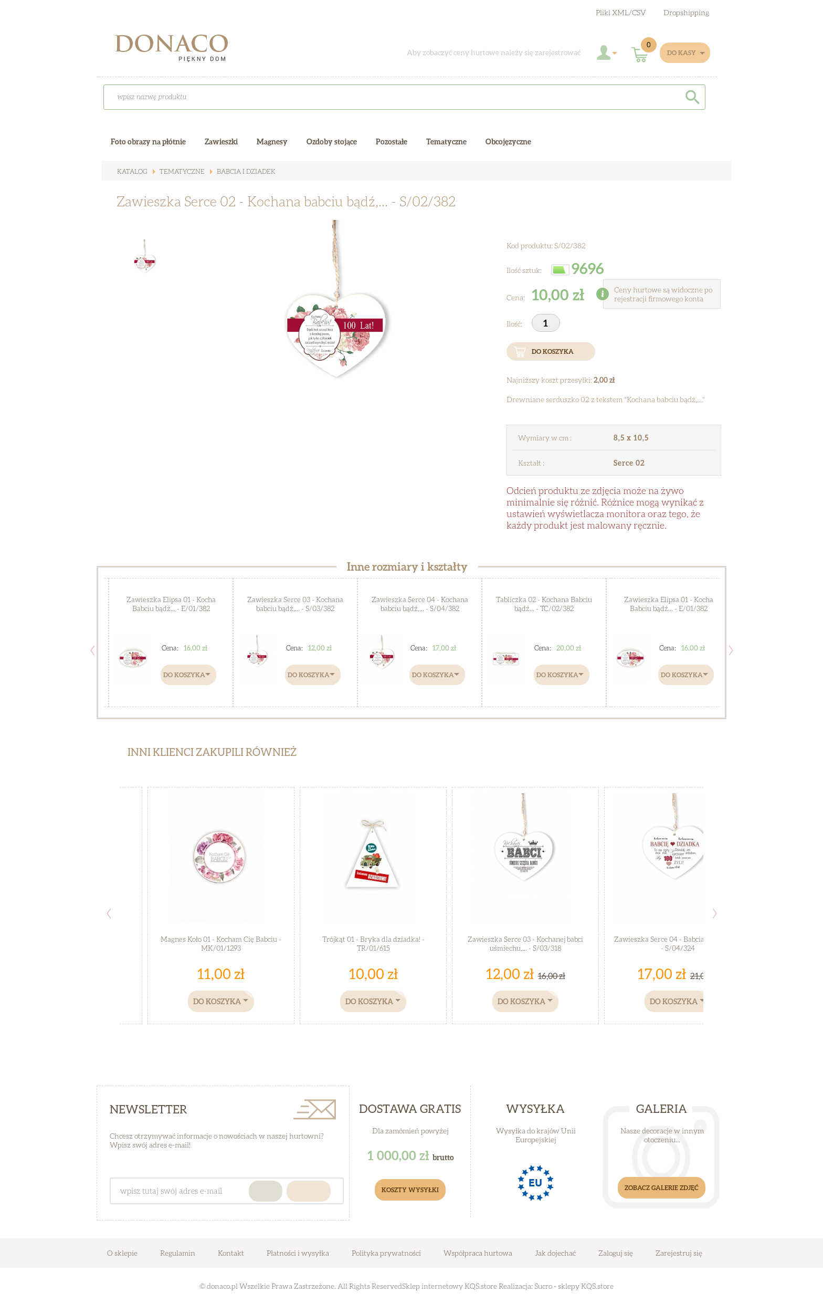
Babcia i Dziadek (241, 171)
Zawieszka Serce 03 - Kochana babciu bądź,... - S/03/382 (295, 604)
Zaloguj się (615, 1252)
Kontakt (231, 1252)
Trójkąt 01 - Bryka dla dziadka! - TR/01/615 (373, 943)
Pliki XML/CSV (621, 12)
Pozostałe (391, 141)
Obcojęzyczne (508, 141)
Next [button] (731, 650)
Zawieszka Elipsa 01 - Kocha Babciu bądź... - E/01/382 (171, 604)
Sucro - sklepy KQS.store (574, 1285)
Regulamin (177, 1252)
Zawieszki (221, 141)
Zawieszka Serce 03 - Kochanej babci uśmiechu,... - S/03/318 (525, 943)
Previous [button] (92, 650)
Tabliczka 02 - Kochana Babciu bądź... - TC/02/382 (544, 604)
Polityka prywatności (386, 1252)
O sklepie (122, 1252)
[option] (327, 339)
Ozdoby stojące (332, 141)
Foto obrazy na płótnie (148, 141)
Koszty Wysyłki (410, 1190)
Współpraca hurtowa (478, 1252)
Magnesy (272, 141)
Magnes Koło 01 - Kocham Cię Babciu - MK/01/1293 (221, 943)
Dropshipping (686, 12)
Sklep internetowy (432, 1285)
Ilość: (515, 323)
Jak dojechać (556, 1252)
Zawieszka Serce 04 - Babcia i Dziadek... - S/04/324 (678, 943)
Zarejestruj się (679, 1252)
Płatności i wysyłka (298, 1252)
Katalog (131, 171)
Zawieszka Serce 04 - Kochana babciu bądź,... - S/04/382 (419, 604)
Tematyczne (179, 171)
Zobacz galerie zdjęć (662, 1188)
